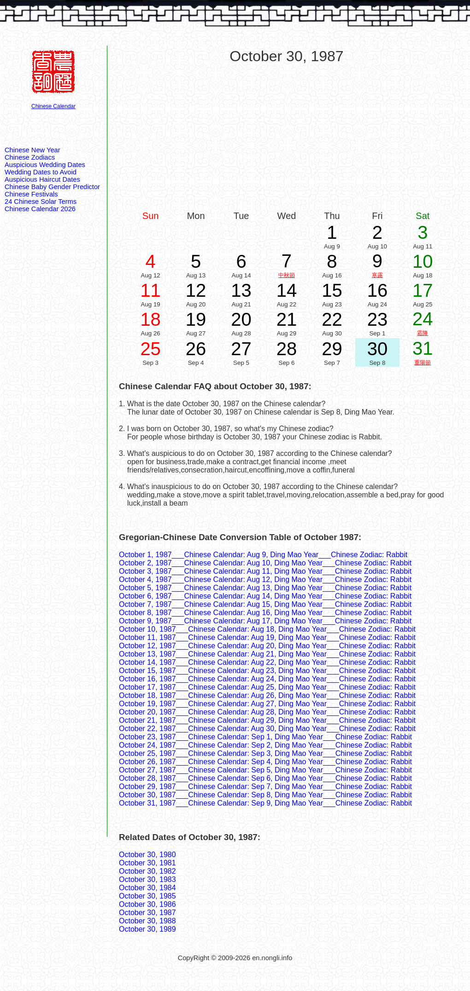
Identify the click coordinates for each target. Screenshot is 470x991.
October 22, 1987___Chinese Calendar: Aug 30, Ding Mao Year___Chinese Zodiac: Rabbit (267, 728)
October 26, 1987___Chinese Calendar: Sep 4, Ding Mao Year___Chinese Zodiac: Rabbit (265, 762)
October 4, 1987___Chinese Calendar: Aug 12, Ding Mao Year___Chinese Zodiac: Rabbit (265, 579)
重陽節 (422, 362)
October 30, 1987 (147, 912)
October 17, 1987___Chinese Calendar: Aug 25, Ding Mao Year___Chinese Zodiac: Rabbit (267, 687)
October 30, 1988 (147, 921)
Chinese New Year (32, 150)
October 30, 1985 (147, 896)
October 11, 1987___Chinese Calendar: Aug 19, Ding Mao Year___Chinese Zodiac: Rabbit (267, 637)
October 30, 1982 (147, 871)
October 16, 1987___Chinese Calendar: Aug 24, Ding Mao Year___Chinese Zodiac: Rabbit (267, 679)
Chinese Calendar (53, 106)
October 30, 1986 (147, 904)
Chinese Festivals (31, 194)
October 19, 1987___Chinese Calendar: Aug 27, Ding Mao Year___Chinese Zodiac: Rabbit (267, 704)
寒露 (377, 275)
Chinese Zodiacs (30, 157)
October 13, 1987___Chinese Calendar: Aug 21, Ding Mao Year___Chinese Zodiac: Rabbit (267, 654)
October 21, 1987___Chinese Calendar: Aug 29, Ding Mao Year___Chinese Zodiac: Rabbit (267, 720)
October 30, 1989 (147, 929)
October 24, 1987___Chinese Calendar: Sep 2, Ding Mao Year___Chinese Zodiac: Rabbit (265, 745)
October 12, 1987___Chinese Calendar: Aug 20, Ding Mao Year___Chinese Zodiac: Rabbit (267, 646)
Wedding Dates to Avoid (40, 172)
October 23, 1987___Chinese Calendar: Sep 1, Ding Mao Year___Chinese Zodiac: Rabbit (265, 737)
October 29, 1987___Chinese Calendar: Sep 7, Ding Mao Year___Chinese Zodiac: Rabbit (265, 786)
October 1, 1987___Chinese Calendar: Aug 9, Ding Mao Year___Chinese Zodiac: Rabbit (263, 555)
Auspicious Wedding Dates (45, 164)
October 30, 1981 (147, 863)
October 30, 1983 (147, 879)
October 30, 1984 (147, 888)
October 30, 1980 (147, 854)
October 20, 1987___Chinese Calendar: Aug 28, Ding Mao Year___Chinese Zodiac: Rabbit (267, 712)
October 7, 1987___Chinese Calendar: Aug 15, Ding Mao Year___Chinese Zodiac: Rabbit (265, 604)
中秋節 (286, 275)
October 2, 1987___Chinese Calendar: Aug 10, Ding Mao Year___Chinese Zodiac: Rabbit (265, 563)
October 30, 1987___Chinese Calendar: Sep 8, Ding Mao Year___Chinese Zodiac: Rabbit (265, 795)
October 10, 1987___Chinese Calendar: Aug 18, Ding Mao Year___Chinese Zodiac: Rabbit (267, 629)
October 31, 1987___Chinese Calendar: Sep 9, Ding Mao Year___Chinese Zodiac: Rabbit (265, 803)
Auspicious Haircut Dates (42, 179)
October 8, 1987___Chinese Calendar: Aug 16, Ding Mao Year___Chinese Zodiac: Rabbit (265, 612)
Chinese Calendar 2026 (40, 209)
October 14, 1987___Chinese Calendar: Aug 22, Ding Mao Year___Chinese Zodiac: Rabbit (267, 662)
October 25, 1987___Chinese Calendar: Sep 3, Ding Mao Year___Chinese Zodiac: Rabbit (265, 753)
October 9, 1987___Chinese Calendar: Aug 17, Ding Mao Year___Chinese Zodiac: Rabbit (265, 621)
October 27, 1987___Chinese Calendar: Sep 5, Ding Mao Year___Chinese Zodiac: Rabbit (265, 770)
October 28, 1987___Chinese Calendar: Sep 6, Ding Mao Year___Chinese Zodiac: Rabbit (265, 778)
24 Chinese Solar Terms (40, 201)
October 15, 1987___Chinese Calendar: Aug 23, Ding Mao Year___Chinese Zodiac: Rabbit (267, 670)
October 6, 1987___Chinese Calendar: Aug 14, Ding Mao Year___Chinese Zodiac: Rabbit (265, 596)
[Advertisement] (286, 136)
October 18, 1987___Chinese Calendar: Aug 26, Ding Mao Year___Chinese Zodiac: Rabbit (267, 695)
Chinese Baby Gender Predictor (52, 186)
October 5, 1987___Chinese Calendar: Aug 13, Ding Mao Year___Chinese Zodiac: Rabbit (265, 588)
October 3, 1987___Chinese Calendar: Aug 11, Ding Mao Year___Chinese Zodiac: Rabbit (265, 571)
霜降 (422, 333)
